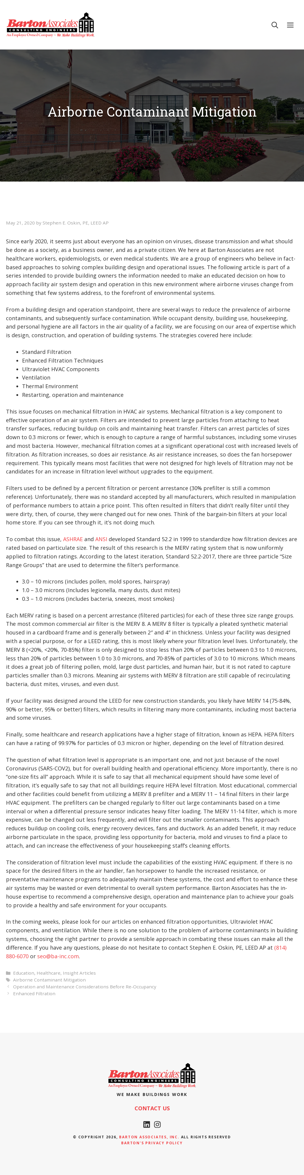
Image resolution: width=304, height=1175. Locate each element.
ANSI (101, 539)
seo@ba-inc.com (58, 956)
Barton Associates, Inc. (149, 1137)
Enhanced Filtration (34, 993)
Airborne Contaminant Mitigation (49, 980)
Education (23, 973)
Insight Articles (79, 973)
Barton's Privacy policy (152, 1142)
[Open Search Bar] (275, 24)
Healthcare (48, 973)
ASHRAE (73, 539)
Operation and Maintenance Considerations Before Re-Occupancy (84, 987)
